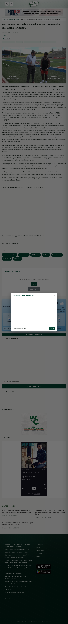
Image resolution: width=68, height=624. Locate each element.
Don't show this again (20, 328)
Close (52, 328)
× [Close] (54, 295)
